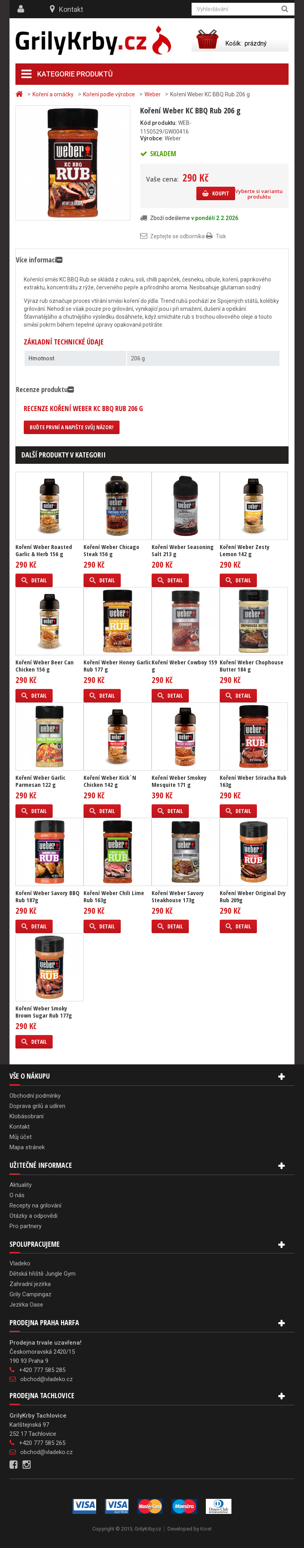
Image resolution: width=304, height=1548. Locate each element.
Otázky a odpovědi (33, 1215)
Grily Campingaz (30, 1294)
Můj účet (21, 1136)
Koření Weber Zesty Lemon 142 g (245, 550)
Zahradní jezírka (30, 1284)
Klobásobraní (27, 1116)
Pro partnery (26, 1226)
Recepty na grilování (35, 1205)
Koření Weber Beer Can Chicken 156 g (44, 665)
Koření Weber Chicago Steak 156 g (111, 550)
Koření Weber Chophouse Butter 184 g (251, 665)
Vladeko (20, 1263)
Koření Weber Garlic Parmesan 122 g (40, 781)
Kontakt (71, 9)
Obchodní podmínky (35, 1095)
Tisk (221, 236)
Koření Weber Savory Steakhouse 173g (178, 896)
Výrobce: (151, 138)
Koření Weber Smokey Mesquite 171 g (179, 781)
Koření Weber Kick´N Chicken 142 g (110, 781)
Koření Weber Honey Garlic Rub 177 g (117, 665)
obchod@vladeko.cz (46, 1379)
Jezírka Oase (26, 1304)
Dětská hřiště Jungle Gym (43, 1273)
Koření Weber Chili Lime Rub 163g (114, 896)
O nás (17, 1195)
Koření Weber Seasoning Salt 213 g (183, 550)
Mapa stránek (27, 1147)
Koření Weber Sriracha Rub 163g (253, 781)
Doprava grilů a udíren (37, 1106)
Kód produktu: (158, 123)
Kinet (206, 1529)
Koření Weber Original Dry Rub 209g (253, 896)
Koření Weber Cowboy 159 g (184, 665)
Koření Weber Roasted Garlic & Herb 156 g (43, 550)
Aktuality (21, 1184)
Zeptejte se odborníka (177, 236)
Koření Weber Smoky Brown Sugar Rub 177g (43, 1012)
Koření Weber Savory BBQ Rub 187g (47, 896)
